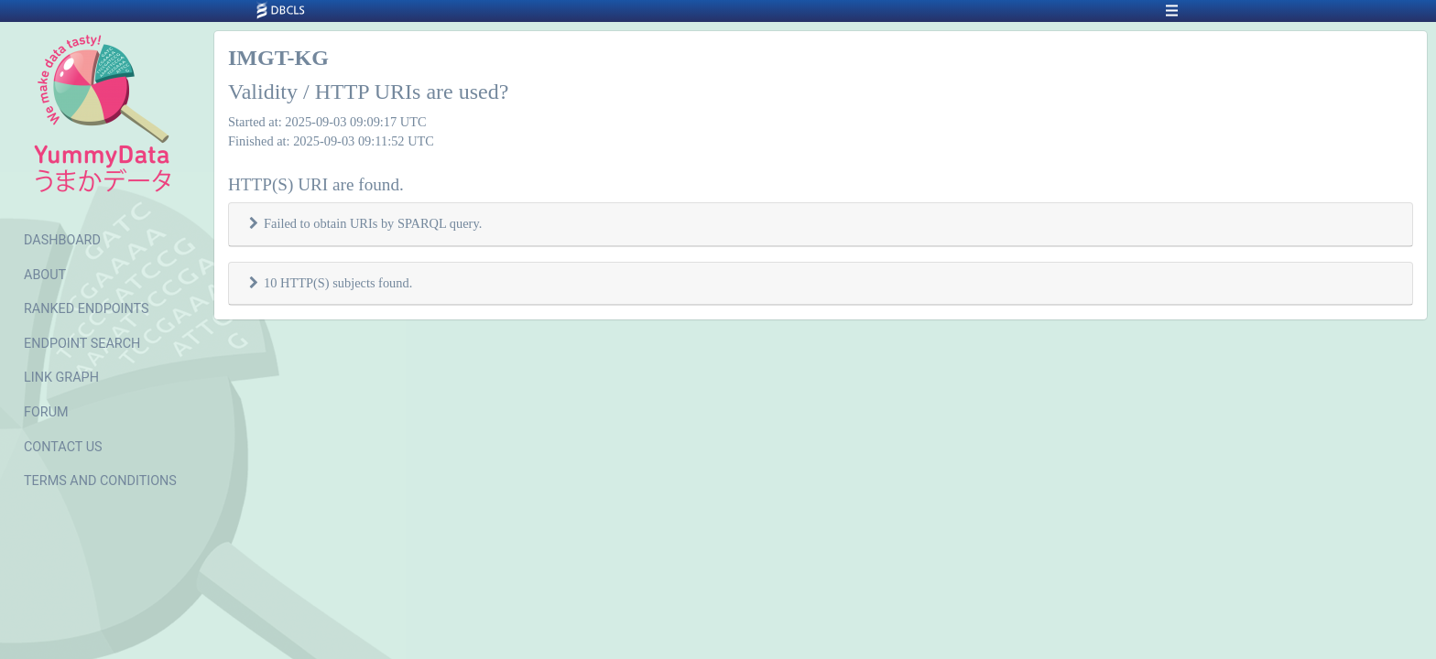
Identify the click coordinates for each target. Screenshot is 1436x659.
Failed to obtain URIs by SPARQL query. (373, 223)
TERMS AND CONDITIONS (100, 481)
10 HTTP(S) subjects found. (338, 282)
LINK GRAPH (61, 377)
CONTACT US (63, 447)
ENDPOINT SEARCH (82, 343)
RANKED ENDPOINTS (86, 309)
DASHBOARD (62, 240)
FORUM (46, 412)
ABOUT (45, 275)
